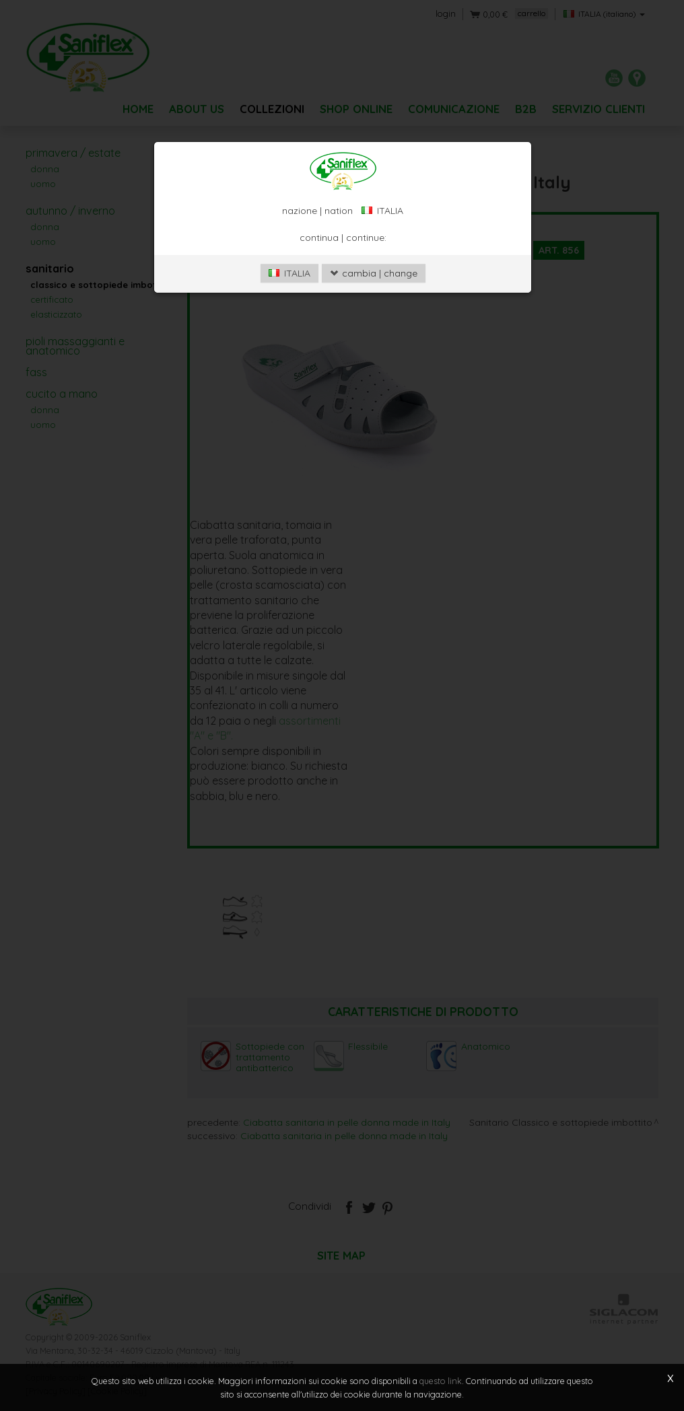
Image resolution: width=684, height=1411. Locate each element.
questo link (440, 1380)
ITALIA (289, 273)
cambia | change (373, 273)
